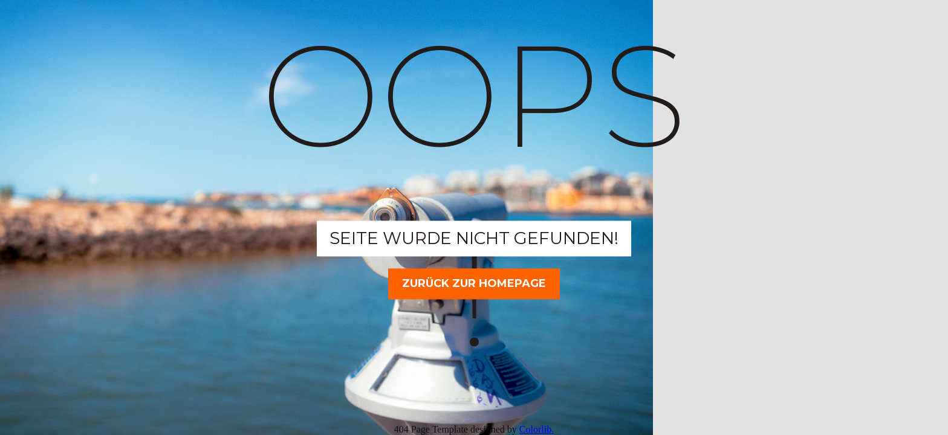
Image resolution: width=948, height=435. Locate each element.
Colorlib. (536, 429)
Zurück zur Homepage (474, 283)
